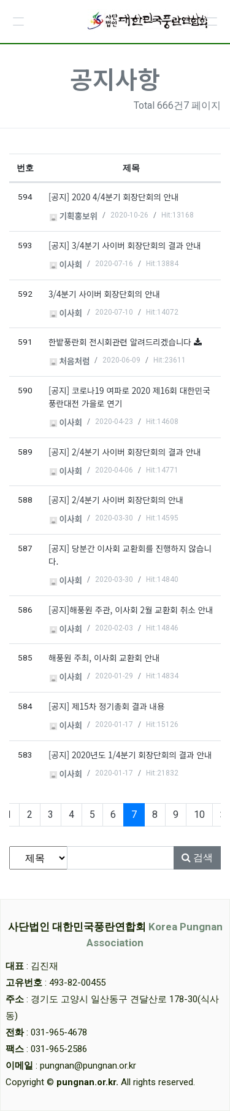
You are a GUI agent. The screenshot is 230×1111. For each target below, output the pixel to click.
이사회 (66, 264)
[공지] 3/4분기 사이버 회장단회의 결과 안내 (124, 245)
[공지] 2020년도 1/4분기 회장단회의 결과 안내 (130, 754)
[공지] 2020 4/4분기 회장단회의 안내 (113, 196)
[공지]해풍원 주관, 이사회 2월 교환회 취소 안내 (130, 609)
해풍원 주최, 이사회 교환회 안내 (104, 657)
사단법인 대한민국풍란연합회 (115, 935)
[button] (18, 21)
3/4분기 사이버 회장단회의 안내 (104, 294)
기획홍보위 (74, 216)
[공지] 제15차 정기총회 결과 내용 (106, 706)
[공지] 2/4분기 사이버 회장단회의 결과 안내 (124, 452)
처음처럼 (70, 361)
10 (199, 814)
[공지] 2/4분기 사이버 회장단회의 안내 (115, 499)
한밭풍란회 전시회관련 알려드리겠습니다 (121, 342)
